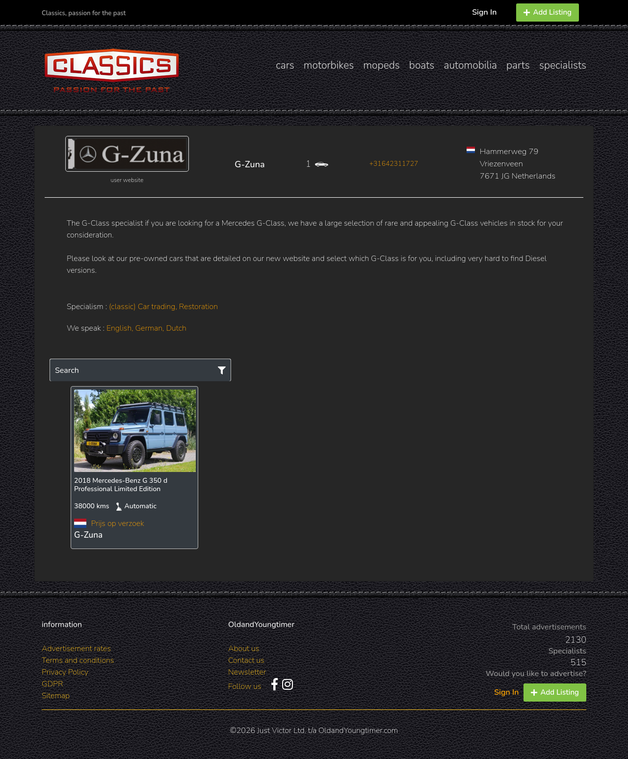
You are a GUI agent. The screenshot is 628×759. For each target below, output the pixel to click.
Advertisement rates (76, 648)
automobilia (470, 65)
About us (243, 648)
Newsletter (247, 672)
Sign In (484, 12)
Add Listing (547, 12)
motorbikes (329, 65)
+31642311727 (393, 163)
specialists (562, 65)
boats (422, 65)
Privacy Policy (65, 672)
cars (285, 65)
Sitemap (56, 695)
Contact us (246, 660)
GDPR (52, 684)
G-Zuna (249, 164)
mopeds (381, 65)
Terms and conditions (78, 660)
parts (518, 65)
